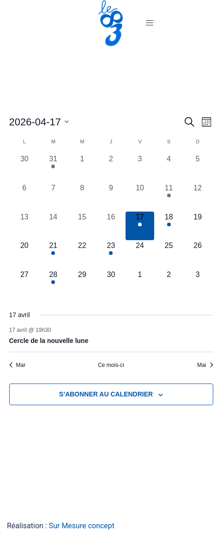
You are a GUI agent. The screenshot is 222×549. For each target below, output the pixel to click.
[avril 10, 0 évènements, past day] (140, 197)
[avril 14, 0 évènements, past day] (53, 226)
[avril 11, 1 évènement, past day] (168, 197)
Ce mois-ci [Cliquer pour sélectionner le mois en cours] (111, 365)
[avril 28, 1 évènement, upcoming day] (53, 283)
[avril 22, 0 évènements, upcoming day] (82, 254)
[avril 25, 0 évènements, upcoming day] (168, 254)
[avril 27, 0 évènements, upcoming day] (24, 283)
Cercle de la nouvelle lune (49, 340)
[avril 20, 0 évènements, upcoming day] (24, 254)
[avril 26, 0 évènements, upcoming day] (197, 254)
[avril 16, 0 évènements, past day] (111, 226)
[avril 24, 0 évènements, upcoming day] (140, 254)
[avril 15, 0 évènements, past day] (82, 226)
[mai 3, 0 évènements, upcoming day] (197, 283)
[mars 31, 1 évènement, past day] (53, 168)
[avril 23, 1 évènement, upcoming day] (111, 254)
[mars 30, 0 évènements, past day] (24, 168)
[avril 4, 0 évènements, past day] (168, 168)
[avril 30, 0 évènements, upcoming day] (111, 283)
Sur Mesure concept (81, 525)
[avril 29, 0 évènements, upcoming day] (82, 283)
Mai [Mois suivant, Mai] (205, 365)
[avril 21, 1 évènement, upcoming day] (53, 254)
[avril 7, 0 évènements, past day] (53, 197)
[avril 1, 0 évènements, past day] (82, 168)
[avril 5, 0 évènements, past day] (197, 168)
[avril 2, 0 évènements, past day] (111, 168)
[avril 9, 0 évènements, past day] (111, 197)
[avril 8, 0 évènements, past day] (82, 197)
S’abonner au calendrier (106, 394)
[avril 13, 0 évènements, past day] (24, 226)
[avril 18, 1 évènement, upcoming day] (168, 226)
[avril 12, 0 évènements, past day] (197, 197)
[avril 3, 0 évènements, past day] (140, 168)
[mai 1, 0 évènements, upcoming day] (140, 283)
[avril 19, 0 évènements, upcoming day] (197, 226)
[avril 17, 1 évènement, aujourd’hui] (140, 226)
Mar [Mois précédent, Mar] (17, 365)
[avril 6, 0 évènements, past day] (24, 197)
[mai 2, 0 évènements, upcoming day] (168, 283)
